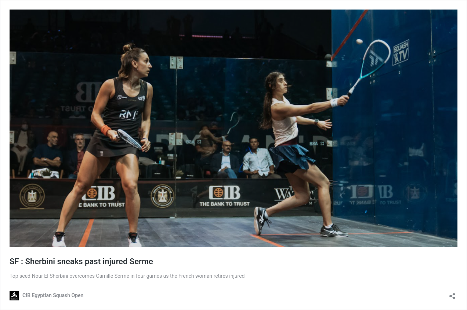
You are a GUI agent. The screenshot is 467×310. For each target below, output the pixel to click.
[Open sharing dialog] (452, 293)
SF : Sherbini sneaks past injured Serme (81, 261)
